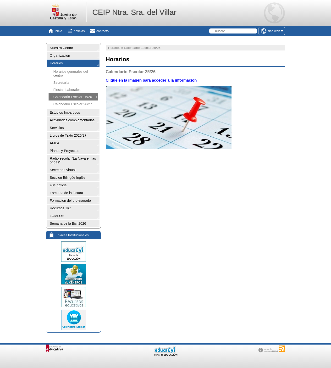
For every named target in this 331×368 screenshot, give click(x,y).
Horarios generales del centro (70, 73)
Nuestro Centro (61, 48)
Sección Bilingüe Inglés (67, 177)
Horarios (56, 63)
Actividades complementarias (72, 120)
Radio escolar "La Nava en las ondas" (73, 160)
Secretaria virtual (63, 170)
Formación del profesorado (70, 200)
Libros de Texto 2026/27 (68, 135)
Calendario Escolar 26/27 (72, 104)
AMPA (54, 143)
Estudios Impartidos (65, 112)
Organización (60, 55)
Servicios (57, 128)
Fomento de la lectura (66, 193)
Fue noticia (58, 185)
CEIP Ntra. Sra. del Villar (134, 12)
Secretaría (61, 82)
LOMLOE (57, 216)
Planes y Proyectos (64, 151)
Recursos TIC (60, 208)
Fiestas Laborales (67, 90)
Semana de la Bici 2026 (68, 223)
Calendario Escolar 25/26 (72, 97)
